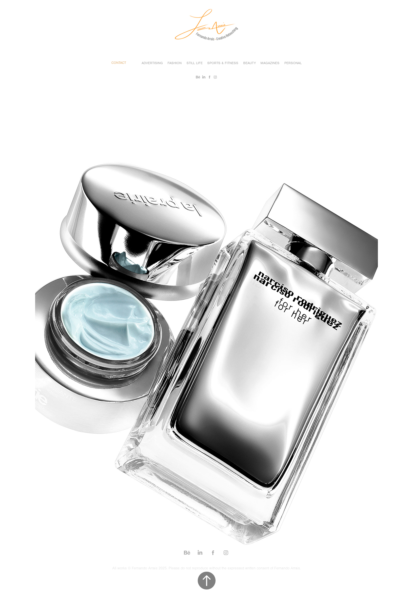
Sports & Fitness (222, 63)
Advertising (152, 63)
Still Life (194, 63)
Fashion (175, 63)
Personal (293, 63)
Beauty (249, 63)
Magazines (269, 63)
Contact (118, 63)
